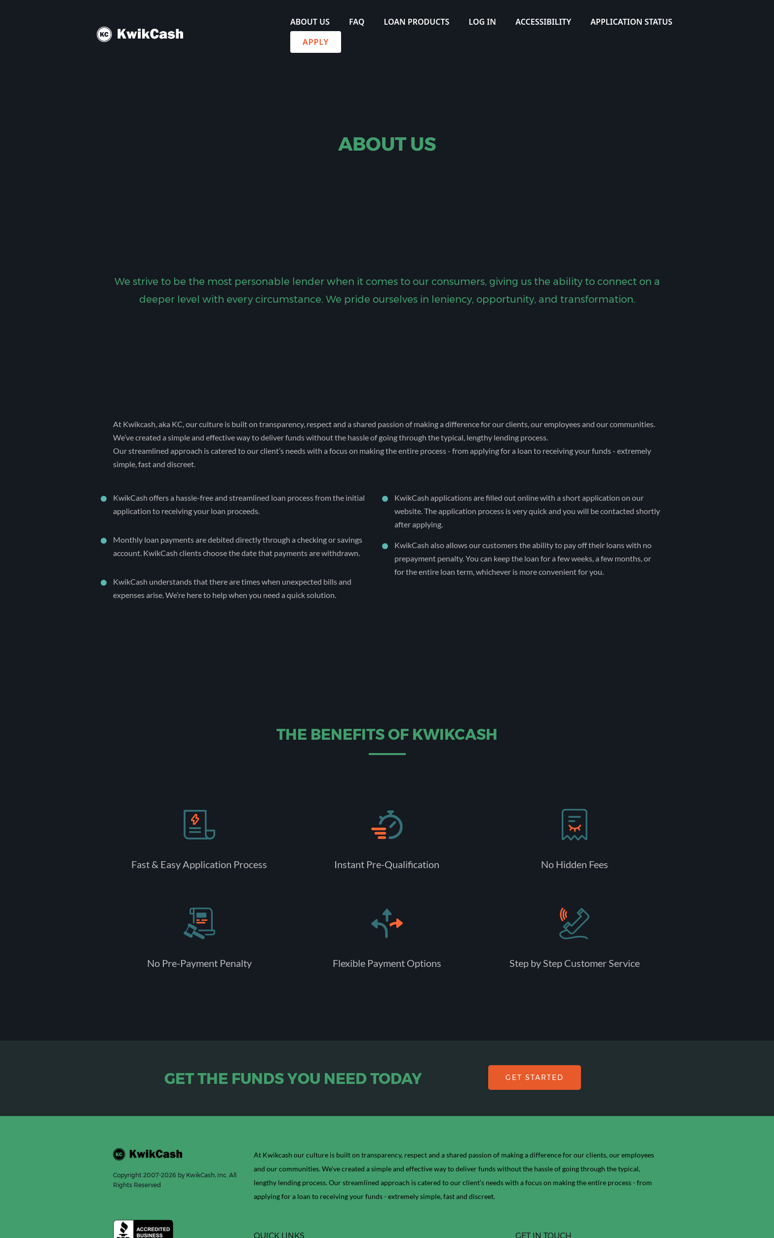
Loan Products (417, 21)
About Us (310, 21)
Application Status (631, 21)
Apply (316, 42)
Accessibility (543, 21)
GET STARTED (534, 1077)
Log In (482, 21)
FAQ (356, 21)
